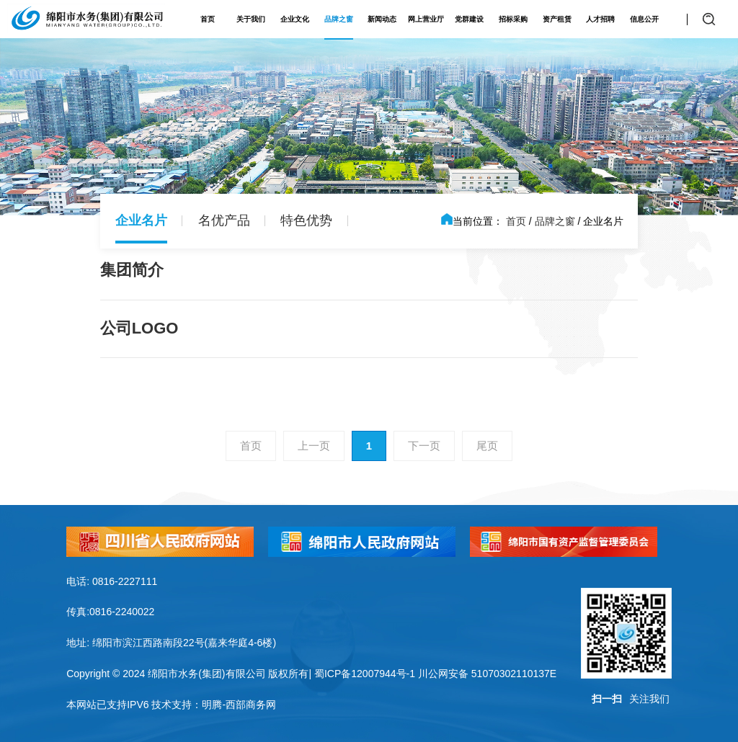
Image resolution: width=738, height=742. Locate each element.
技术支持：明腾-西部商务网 (213, 704)
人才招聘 (600, 19)
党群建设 (469, 19)
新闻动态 (382, 19)
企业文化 (294, 19)
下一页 (424, 445)
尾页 (487, 445)
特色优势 (306, 220)
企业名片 (141, 220)
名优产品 (224, 220)
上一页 (314, 445)
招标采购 (513, 19)
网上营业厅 (426, 19)
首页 (207, 19)
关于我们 (250, 19)
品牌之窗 (338, 19)
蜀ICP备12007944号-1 (364, 673)
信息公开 (644, 19)
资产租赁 (557, 19)
